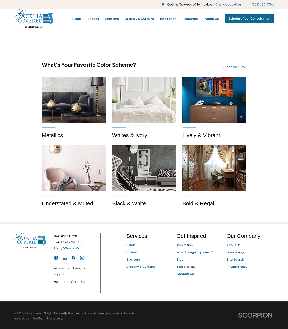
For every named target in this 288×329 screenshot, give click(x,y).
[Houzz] (73, 258)
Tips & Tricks (186, 267)
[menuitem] (21, 318)
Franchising (235, 252)
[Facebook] (56, 258)
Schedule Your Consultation (249, 18)
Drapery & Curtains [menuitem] (139, 19)
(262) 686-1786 (263, 4)
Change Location (228, 4)
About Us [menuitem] (212, 19)
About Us (233, 245)
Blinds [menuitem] (77, 19)
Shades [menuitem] (93, 19)
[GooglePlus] (65, 258)
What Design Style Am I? (195, 252)
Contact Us (185, 274)
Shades (132, 252)
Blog (180, 259)
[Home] (33, 18)
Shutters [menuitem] (112, 19)
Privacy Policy (236, 267)
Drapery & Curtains (140, 267)
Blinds (131, 245)
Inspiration (185, 245)
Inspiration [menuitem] (168, 19)
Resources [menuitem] (190, 19)
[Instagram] (82, 258)
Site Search (235, 259)
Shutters (133, 259)
